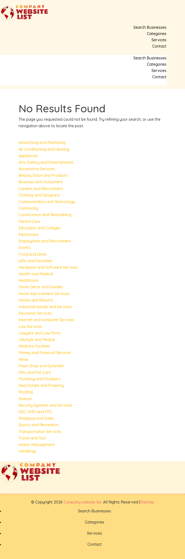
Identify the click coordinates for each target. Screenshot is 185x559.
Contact (159, 46)
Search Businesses (149, 27)
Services (159, 39)
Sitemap (147, 502)
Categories (156, 33)
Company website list (82, 502)
